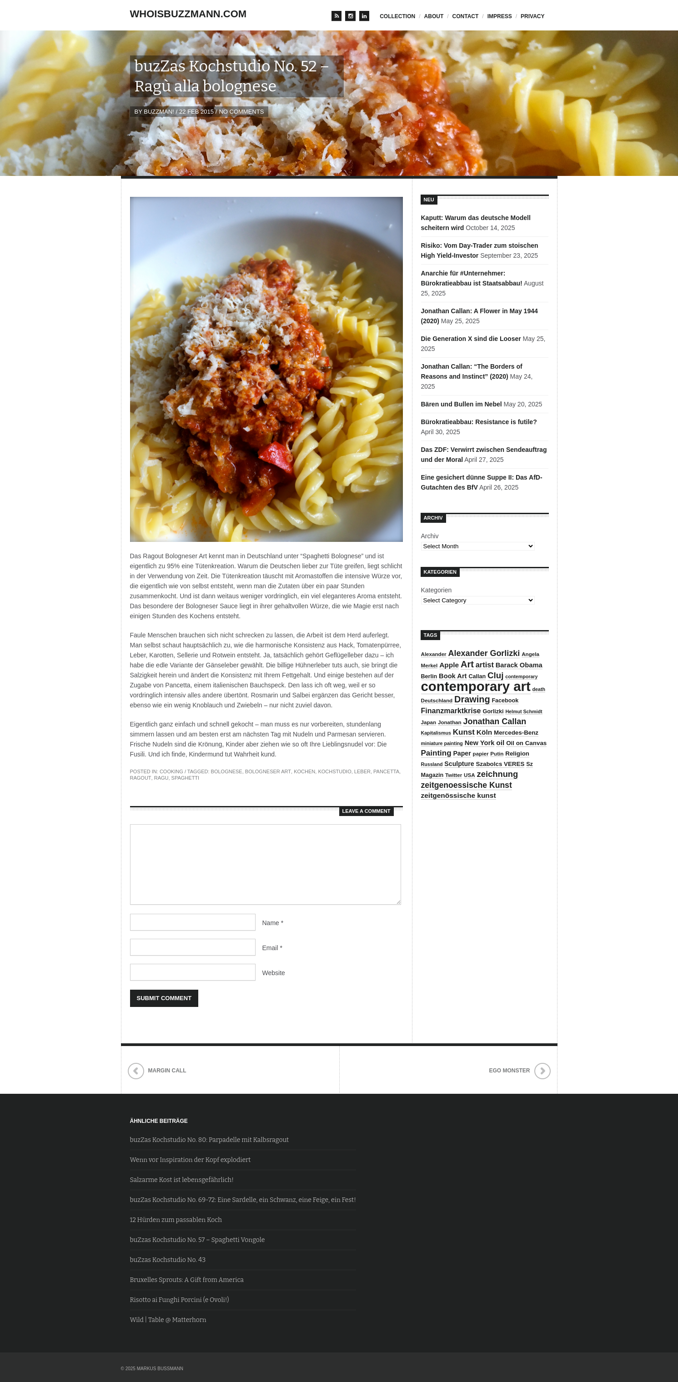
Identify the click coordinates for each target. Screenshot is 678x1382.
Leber (362, 771)
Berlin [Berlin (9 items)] (429, 676)
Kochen (304, 771)
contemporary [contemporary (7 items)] (521, 676)
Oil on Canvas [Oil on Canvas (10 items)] (526, 743)
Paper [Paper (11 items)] (462, 753)
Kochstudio (334, 771)
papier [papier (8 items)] (481, 753)
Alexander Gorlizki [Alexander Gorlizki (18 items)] (484, 653)
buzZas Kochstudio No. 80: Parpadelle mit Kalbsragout (209, 1140)
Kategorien (436, 590)
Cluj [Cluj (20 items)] (495, 675)
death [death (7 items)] (538, 689)
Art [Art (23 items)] (467, 664)
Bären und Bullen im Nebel (461, 404)
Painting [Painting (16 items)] (436, 753)
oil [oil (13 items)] (500, 742)
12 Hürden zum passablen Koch (176, 1220)
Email (272, 947)
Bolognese (226, 771)
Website (273, 972)
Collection (397, 16)
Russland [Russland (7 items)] (432, 764)
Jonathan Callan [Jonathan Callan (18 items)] (494, 721)
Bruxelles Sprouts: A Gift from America (187, 1280)
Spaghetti (185, 778)
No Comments (241, 111)
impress (499, 16)
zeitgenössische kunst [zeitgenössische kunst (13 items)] (458, 795)
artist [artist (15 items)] (485, 665)
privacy (532, 16)
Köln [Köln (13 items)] (484, 732)
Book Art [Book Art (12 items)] (453, 676)
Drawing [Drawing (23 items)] (472, 699)
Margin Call (167, 1070)
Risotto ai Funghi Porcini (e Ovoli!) (179, 1300)
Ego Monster (509, 1070)
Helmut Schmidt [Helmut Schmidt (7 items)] (523, 711)
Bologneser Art (268, 771)
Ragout (140, 778)
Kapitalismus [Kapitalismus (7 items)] (436, 733)
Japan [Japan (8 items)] (429, 722)
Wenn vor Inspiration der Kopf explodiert (190, 1160)
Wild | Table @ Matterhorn (168, 1320)
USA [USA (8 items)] (469, 775)
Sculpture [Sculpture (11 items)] (459, 763)
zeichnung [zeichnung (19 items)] (497, 774)
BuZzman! (159, 111)
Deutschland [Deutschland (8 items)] (437, 700)
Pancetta (386, 771)
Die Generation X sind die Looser (471, 338)
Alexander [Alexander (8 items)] (434, 654)
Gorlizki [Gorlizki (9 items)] (492, 711)
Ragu (161, 778)
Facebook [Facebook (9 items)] (505, 700)
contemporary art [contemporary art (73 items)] (476, 686)
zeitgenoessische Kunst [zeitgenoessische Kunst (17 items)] (466, 785)
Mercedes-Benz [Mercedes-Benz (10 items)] (516, 732)
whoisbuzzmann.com (188, 14)
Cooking (171, 771)
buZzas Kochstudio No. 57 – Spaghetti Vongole (197, 1240)
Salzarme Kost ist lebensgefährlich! (182, 1180)
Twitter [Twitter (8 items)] (453, 775)
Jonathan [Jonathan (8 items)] (450, 722)
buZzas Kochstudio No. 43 (168, 1260)
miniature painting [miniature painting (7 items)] (442, 743)
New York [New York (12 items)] (480, 742)
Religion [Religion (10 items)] (517, 753)
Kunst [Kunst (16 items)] (464, 732)
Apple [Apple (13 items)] (449, 665)
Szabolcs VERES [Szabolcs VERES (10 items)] (500, 764)
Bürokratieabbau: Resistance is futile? (479, 422)
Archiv (430, 536)
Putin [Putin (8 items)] (496, 753)
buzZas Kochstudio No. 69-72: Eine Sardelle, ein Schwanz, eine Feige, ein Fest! (243, 1200)
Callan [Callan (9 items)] (477, 676)
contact (465, 16)
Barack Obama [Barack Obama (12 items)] (519, 665)
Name (273, 922)
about (434, 16)
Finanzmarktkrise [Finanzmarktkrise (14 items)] (451, 710)
